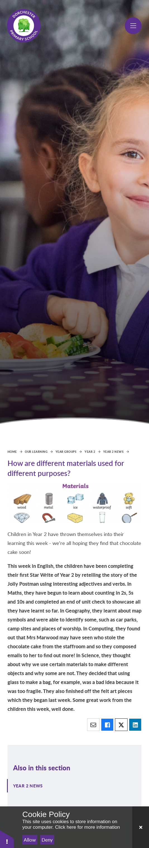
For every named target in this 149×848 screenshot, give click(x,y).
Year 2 (90, 452)
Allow (30, 840)
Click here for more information (87, 827)
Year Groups (66, 452)
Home (12, 452)
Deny (47, 840)
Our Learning (36, 452)
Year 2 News (113, 452)
